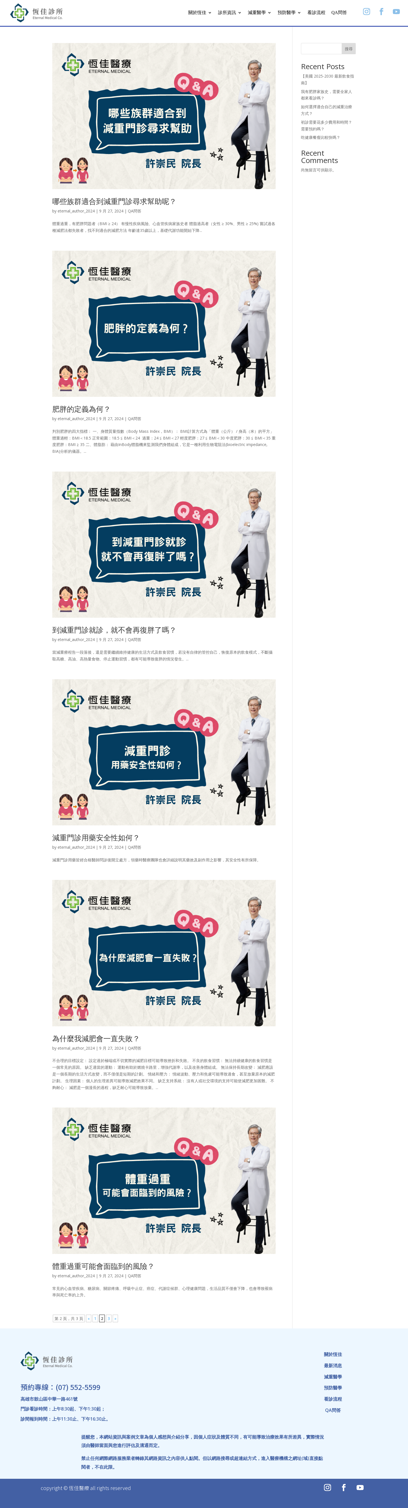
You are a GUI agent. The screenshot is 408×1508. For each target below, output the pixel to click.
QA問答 (339, 12)
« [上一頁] (89, 1318)
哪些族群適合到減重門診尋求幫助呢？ (114, 201)
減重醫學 (257, 12)
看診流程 (316, 12)
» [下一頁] (115, 1318)
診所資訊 (227, 12)
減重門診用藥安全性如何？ (96, 837)
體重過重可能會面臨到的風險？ (103, 1266)
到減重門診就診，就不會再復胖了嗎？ (114, 630)
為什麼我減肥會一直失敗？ (96, 1038)
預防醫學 (287, 12)
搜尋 (349, 48)
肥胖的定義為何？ (81, 409)
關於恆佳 (197, 12)
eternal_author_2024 (76, 211)
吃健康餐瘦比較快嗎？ (320, 137)
